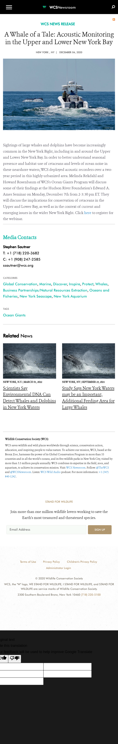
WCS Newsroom (76, 467)
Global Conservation (20, 284)
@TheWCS (102, 467)
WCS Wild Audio (50, 472)
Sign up (100, 529)
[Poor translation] (14, 659)
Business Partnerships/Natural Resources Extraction (45, 290)
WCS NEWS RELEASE (58, 24)
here (87, 212)
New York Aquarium (70, 296)
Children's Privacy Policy (82, 561)
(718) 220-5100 (91, 594)
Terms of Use (28, 561)
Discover (60, 284)
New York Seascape (36, 296)
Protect (87, 284)
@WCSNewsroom (20, 472)
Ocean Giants (14, 315)
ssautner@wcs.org (18, 265)
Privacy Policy (51, 561)
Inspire (74, 284)
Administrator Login (58, 568)
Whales (101, 284)
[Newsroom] (59, 5)
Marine (45, 284)
